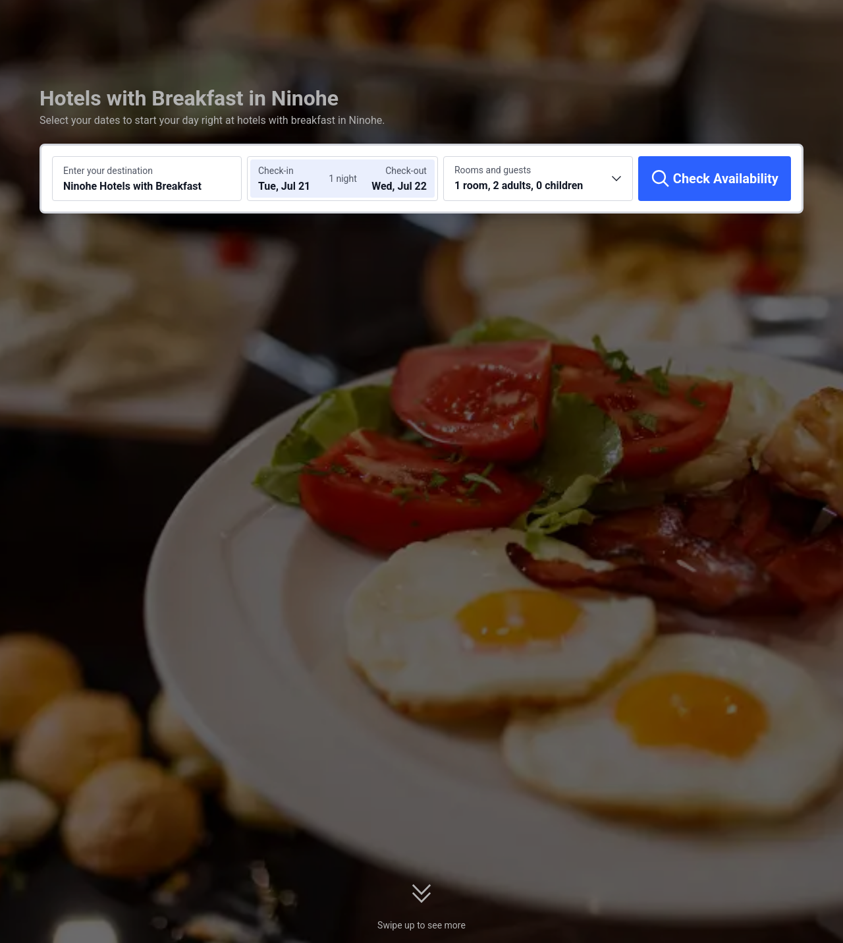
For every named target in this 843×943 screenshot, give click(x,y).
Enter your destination (108, 170)
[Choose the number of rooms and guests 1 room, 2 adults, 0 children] (538, 178)
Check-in (276, 170)
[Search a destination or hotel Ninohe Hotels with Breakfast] (147, 178)
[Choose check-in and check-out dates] (295, 178)
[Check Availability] (714, 178)
